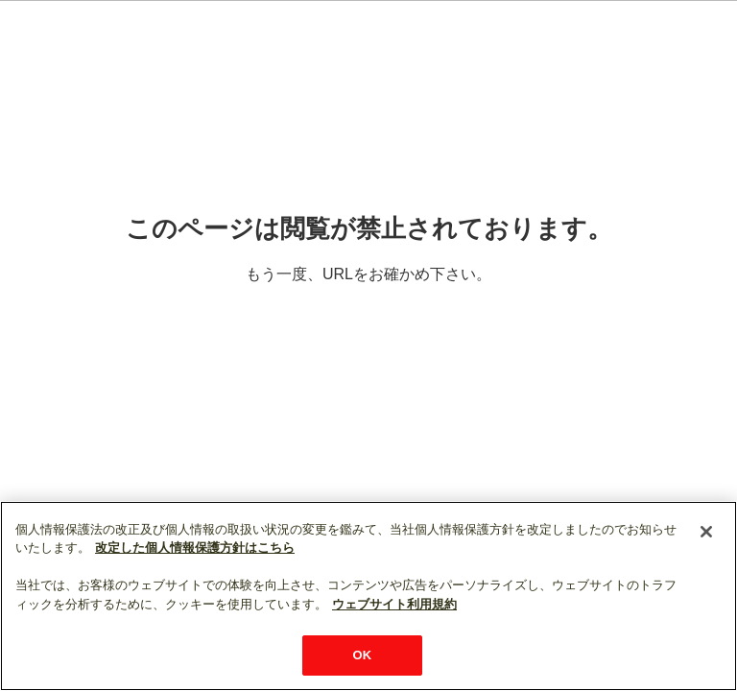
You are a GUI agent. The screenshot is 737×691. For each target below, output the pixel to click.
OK (362, 655)
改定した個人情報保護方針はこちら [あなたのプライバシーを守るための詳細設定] (195, 547)
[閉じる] (706, 532)
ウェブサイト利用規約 (394, 604)
